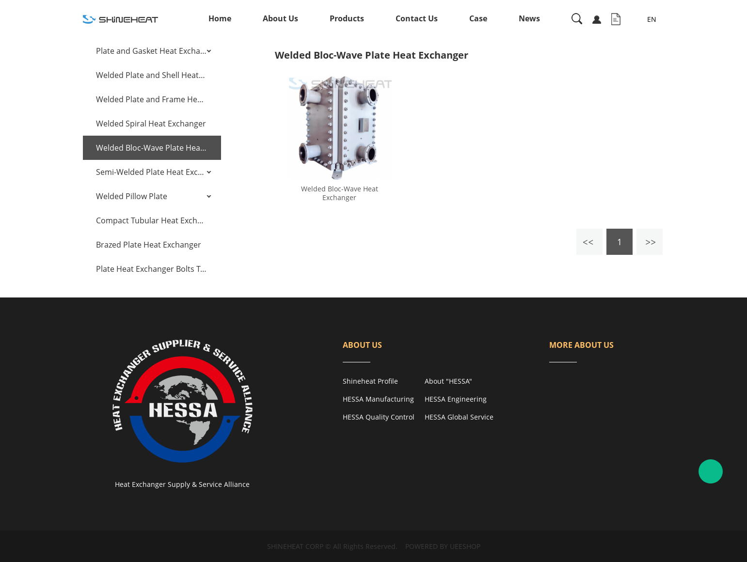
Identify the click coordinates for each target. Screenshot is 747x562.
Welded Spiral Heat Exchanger (151, 123)
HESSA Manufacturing (378, 399)
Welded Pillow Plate (131, 196)
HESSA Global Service (459, 417)
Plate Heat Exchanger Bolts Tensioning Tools (151, 269)
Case (478, 18)
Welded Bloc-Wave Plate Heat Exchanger (151, 147)
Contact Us (417, 18)
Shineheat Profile (370, 381)
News (529, 18)
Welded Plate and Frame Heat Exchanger (151, 99)
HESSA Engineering (456, 399)
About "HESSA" (448, 381)
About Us (280, 18)
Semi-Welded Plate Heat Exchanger (151, 172)
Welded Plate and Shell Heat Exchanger (151, 75)
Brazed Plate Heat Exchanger (148, 244)
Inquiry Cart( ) (615, 19)
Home (219, 18)
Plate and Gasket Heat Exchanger (151, 51)
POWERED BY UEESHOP (442, 546)
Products (347, 18)
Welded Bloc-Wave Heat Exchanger (339, 193)
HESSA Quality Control (378, 417)
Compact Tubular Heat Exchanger (151, 220)
